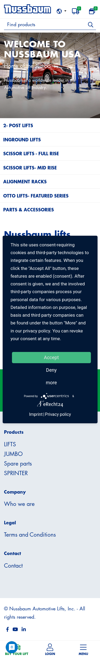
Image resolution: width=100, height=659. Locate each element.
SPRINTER (16, 473)
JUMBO (13, 454)
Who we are (19, 503)
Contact (13, 565)
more (51, 382)
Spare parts (18, 463)
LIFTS (10, 444)
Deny (51, 370)
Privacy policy (58, 414)
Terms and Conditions (30, 534)
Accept (51, 357)
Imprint (36, 414)
